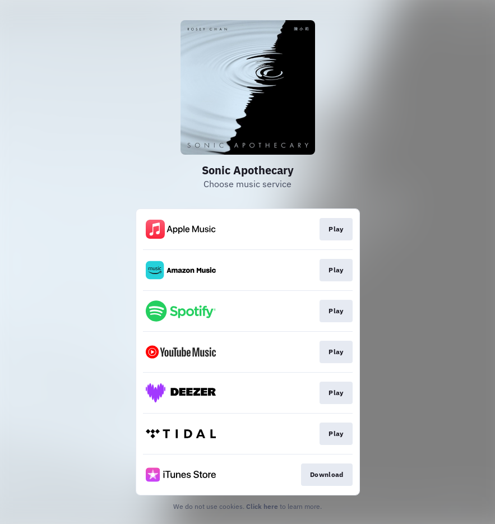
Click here (262, 506)
